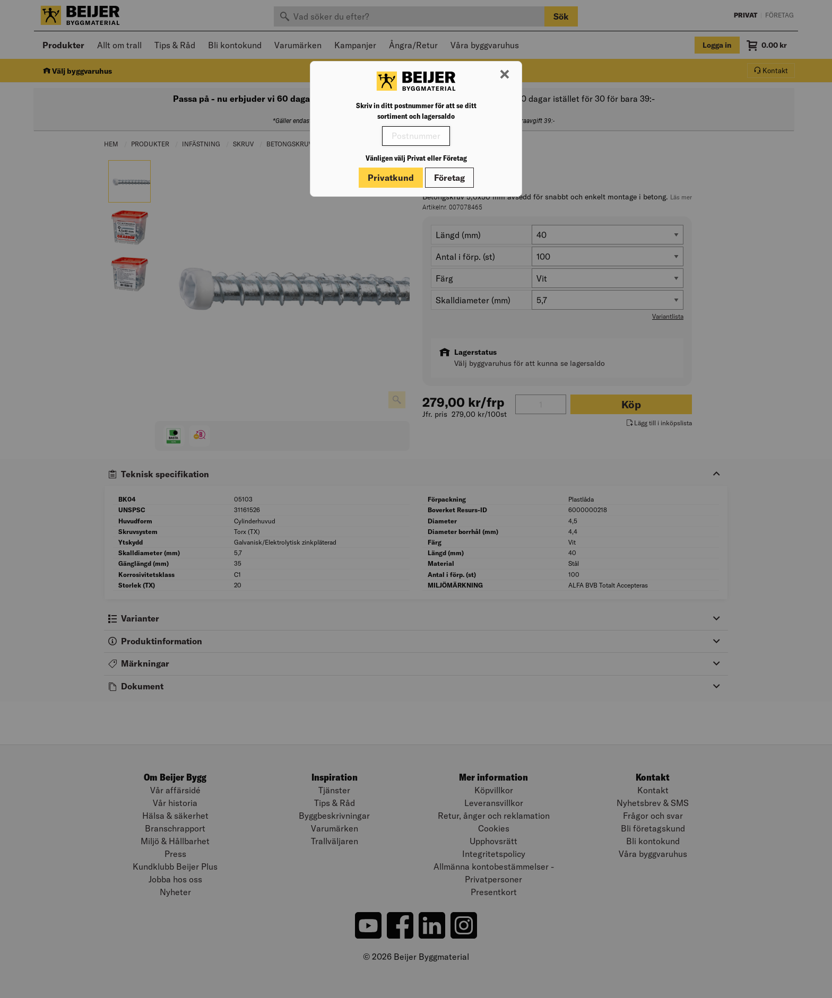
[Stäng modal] (504, 75)
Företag (449, 177)
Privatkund (391, 177)
